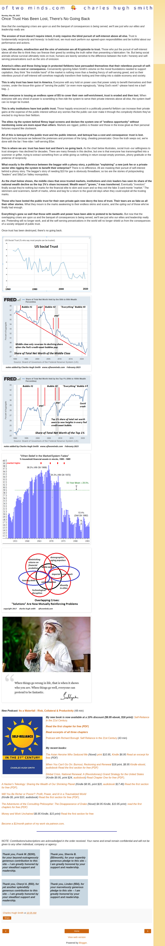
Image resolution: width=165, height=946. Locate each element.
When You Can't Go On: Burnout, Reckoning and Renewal (78, 764)
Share (7, 918)
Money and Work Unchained (18, 813)
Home (76, 931)
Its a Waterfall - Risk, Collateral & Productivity (46, 710)
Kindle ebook (137, 764)
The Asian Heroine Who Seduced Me (67, 754)
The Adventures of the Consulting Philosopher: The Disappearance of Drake (44, 804)
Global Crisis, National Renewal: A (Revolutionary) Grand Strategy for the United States (95, 774)
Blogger (83, 943)
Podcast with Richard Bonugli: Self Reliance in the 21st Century (81, 738)
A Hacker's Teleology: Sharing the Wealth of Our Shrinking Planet (38, 784)
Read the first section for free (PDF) (78, 767)
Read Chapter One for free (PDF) (105, 777)
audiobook (52, 767)
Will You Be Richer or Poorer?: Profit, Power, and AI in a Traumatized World (44, 794)
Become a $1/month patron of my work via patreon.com (33, 823)
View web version (77, 937)
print (99, 754)
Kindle (115, 754)
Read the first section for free (77, 813)
